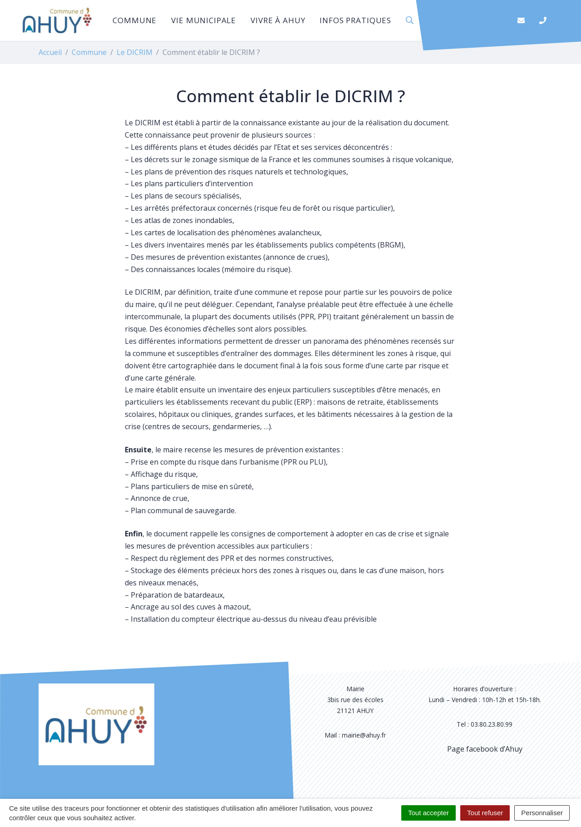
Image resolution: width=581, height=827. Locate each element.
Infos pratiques (355, 20)
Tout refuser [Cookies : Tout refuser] (485, 813)
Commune (135, 20)
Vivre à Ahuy (278, 20)
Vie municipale (203, 20)
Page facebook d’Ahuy (484, 749)
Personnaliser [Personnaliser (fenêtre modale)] (542, 813)
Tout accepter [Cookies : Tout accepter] (428, 813)
